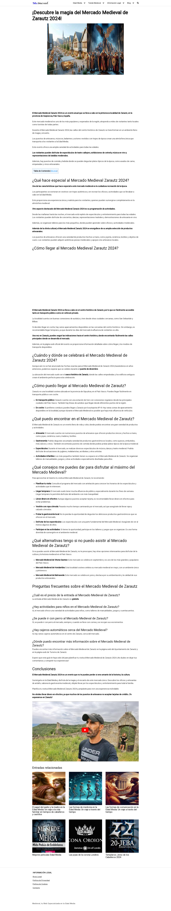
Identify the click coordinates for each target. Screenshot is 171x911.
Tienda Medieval (94, 3)
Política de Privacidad (41, 880)
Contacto (36, 888)
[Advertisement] (85, 93)
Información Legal (114, 3)
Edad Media (77, 3)
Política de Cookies (40, 884)
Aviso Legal (37, 877)
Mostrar (54, 171)
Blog (129, 3)
